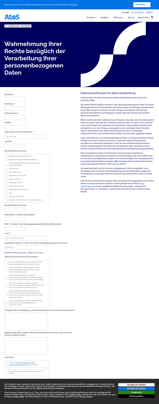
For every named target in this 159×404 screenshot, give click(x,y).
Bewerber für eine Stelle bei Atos (20, 156)
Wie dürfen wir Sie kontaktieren (19, 132)
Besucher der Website (16, 196)
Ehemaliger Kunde (15, 172)
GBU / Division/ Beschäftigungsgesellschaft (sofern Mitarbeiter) (33, 224)
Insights (103, 17)
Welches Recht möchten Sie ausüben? (22, 257)
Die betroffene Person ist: (16, 205)
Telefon (8, 122)
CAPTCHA (9, 357)
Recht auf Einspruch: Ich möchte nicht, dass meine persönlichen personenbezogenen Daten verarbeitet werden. (25, 303)
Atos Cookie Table (15, 396)
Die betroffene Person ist (16, 151)
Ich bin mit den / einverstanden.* (23, 364)
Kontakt (125, 12)
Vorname (9, 94)
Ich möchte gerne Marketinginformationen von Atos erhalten (26, 372)
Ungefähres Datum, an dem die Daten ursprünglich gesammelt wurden (36, 243)
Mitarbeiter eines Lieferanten (18, 189)
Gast (10, 193)
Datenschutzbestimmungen (18, 365)
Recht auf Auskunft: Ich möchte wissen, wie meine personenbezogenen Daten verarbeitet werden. (25, 263)
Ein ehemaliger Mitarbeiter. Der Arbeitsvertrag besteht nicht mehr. (24, 164)
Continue (140, 4)
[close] (153, 4)
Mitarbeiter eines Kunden (17, 175)
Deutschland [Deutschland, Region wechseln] (137, 12)
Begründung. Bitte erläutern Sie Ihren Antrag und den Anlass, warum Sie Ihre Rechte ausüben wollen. (38, 334)
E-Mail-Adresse (12, 113)
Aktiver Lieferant (14, 179)
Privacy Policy (85, 396)
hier (117, 164)
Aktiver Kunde (13, 168)
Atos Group (143, 17)
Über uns (117, 17)
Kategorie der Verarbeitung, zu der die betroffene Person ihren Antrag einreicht (39, 310)
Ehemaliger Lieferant (16, 182)
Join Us (131, 17)
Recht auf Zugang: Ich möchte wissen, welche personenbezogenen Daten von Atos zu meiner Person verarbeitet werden (24, 270)
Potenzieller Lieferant (16, 186)
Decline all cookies (136, 388)
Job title (8, 141)
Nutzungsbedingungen (26, 362)
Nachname (10, 104)
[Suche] (152, 17)
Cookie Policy (75, 394)
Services (91, 17)
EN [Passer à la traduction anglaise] (148, 12)
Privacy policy (136, 396)
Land (8, 233)
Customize (136, 392)
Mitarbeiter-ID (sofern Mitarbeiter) (20, 215)
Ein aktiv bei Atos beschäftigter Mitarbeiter (23, 159)
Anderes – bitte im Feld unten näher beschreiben (25, 200)
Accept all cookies (136, 384)
